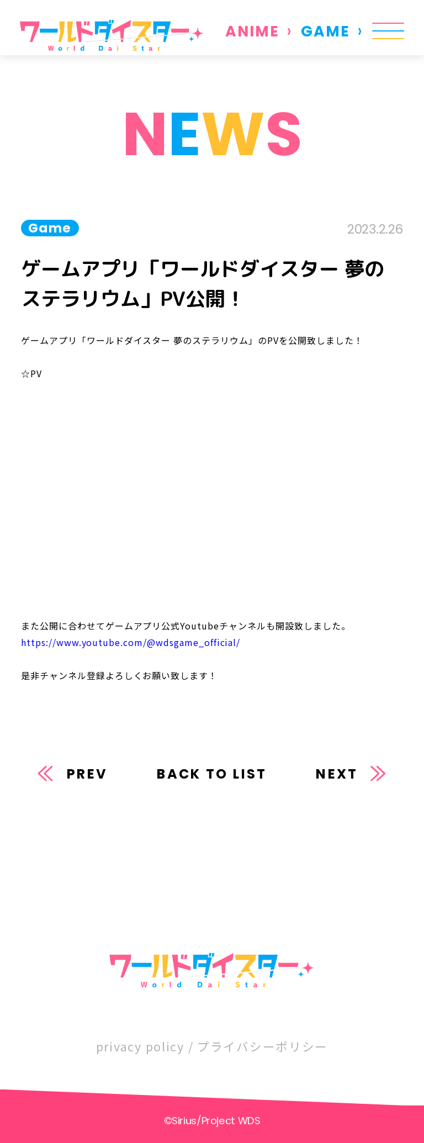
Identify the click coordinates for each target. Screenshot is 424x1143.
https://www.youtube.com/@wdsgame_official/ (130, 642)
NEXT (337, 774)
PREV (87, 774)
